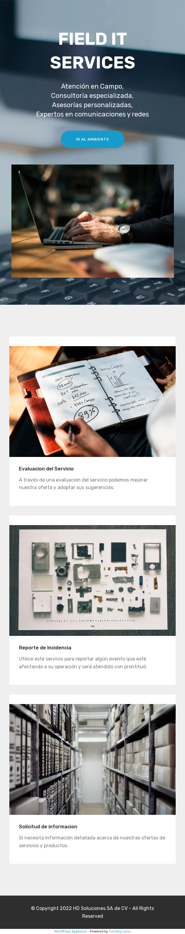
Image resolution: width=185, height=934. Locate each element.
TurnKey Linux (120, 931)
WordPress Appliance (70, 931)
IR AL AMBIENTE (92, 139)
